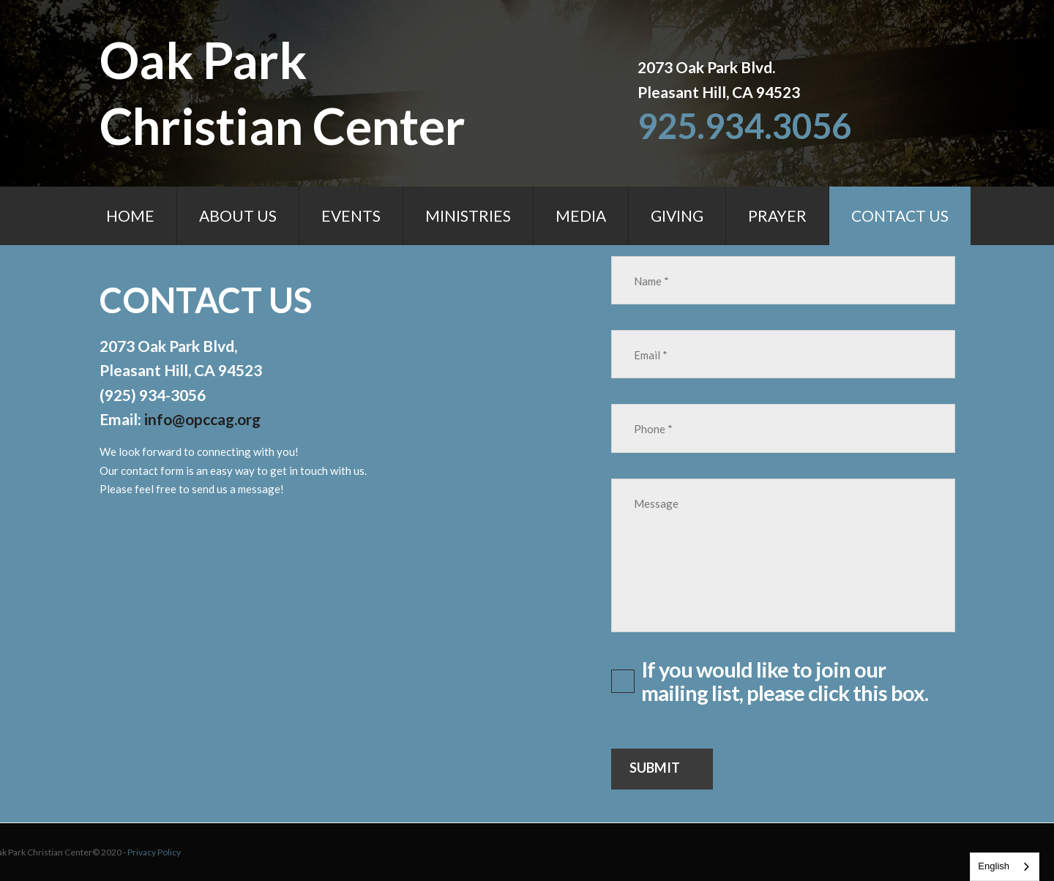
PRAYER (777, 215)
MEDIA (581, 215)
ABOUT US (238, 215)
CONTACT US (900, 215)
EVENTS (351, 215)
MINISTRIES (468, 215)
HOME (130, 215)
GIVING (677, 215)
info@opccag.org (202, 419)
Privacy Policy (54, 852)
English (993, 866)
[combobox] (1004, 866)
